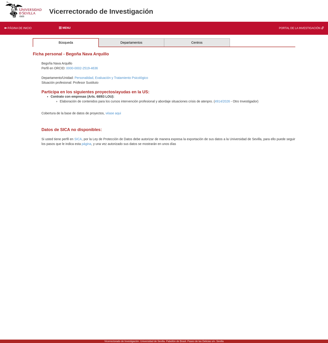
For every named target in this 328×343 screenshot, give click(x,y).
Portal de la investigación (301, 28)
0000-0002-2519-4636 (82, 68)
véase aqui (113, 113)
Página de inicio (18, 28)
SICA (78, 139)
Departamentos (131, 42)
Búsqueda (66, 42)
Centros (196, 42)
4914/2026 (222, 101)
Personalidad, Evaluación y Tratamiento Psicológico (111, 78)
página (86, 144)
